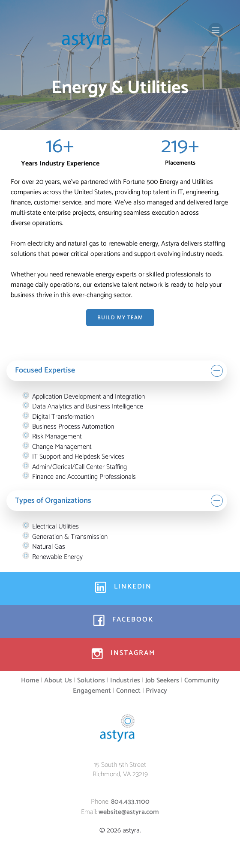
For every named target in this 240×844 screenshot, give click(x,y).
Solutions (91, 680)
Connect (128, 691)
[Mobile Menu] (215, 30)
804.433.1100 (130, 802)
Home (30, 680)
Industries (125, 680)
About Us (58, 680)
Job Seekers (162, 680)
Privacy (156, 691)
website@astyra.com (129, 812)
